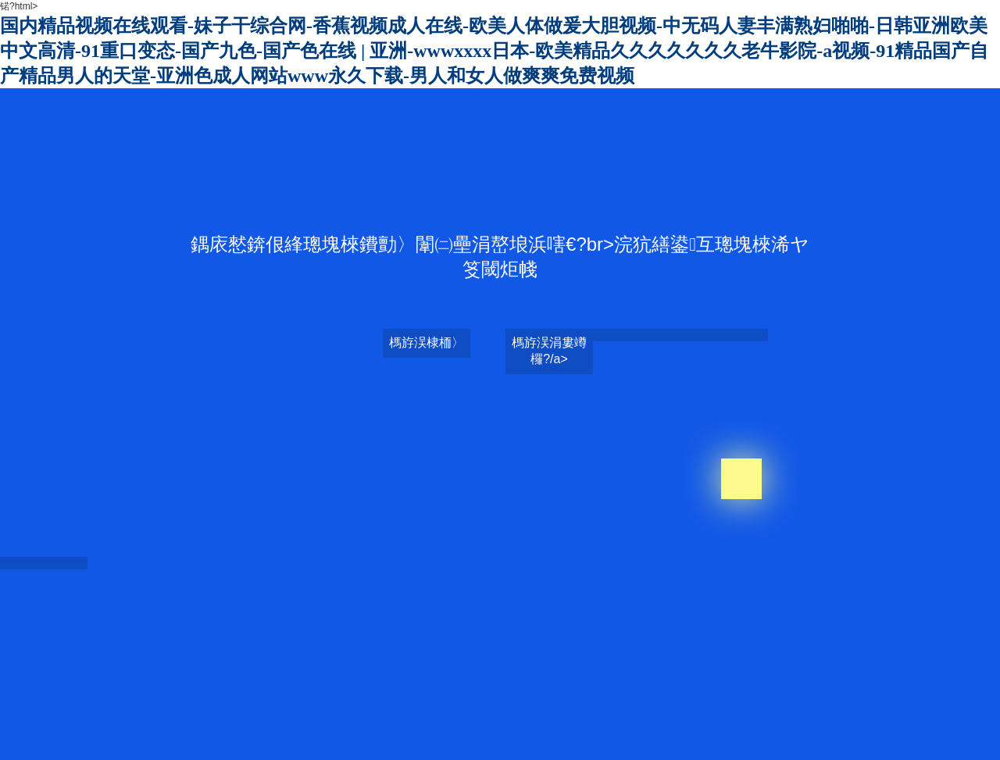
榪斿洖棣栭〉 (426, 342)
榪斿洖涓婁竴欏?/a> (549, 351)
